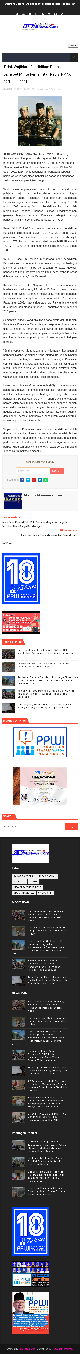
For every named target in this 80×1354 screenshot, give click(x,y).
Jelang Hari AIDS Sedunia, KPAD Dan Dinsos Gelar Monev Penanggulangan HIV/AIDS (47, 1117)
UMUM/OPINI (45, 893)
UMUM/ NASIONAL (24, 893)
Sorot (33, 882)
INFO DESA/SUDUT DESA (27, 887)
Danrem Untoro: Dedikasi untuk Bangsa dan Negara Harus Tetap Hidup (47, 930)
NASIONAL (54, 89)
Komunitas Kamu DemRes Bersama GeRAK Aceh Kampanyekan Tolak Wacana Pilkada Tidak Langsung (46, 694)
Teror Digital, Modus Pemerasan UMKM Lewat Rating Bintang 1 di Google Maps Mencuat (47, 980)
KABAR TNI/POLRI (24, 876)
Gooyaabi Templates (63, 1349)
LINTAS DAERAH (47, 876)
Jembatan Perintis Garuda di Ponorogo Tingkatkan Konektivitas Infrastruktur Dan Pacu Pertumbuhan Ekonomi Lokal (48, 680)
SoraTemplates (27, 1349)
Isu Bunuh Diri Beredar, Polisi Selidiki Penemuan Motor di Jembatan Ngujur (45, 1161)
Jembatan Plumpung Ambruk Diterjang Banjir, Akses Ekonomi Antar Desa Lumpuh (47, 1191)
